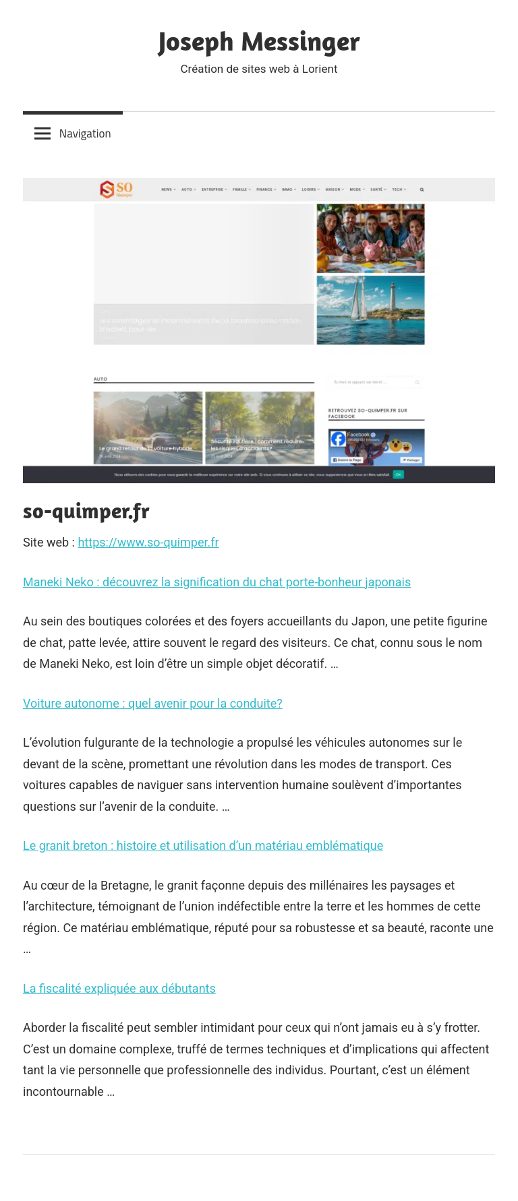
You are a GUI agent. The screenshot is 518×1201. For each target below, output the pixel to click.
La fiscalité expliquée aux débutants (119, 988)
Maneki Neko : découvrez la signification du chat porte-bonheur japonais (217, 582)
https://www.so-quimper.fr (148, 542)
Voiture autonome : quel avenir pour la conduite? (153, 703)
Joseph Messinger (259, 40)
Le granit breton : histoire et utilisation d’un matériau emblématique (203, 845)
